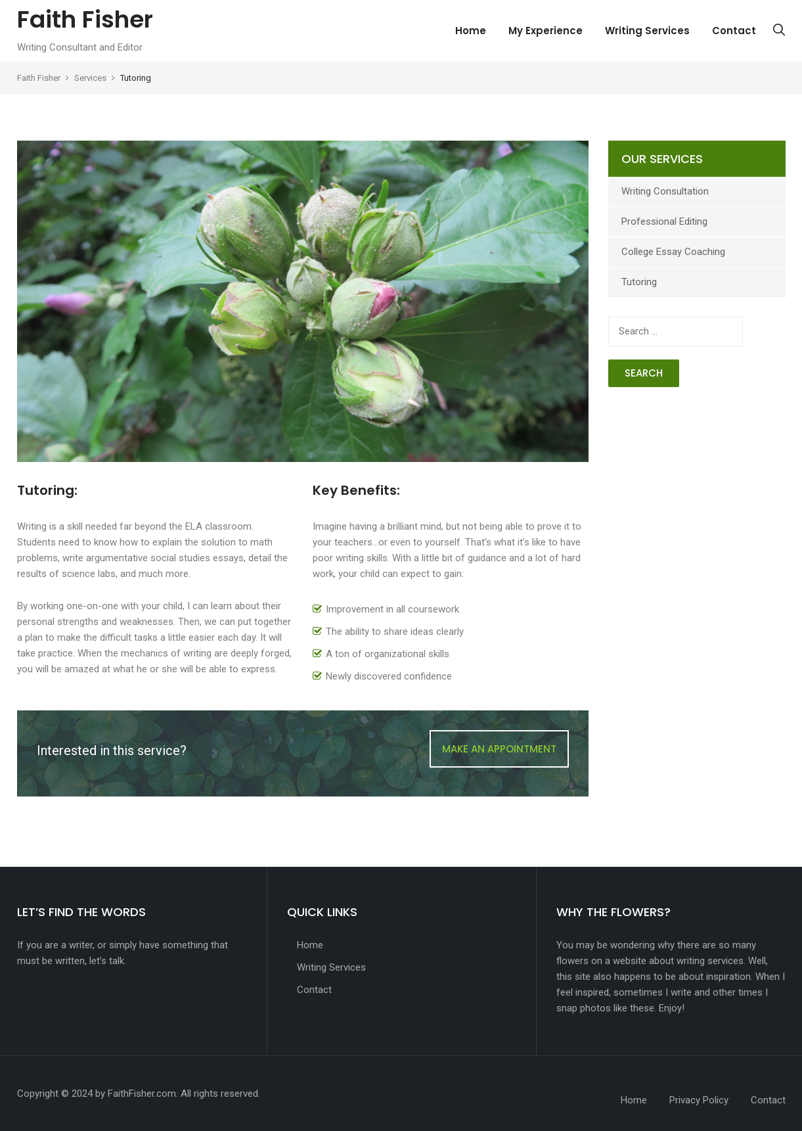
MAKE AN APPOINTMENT (499, 749)
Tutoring (639, 282)
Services (90, 78)
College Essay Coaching (673, 252)
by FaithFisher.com (135, 1093)
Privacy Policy (698, 1100)
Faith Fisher (85, 19)
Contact (734, 30)
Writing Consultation (665, 191)
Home (470, 30)
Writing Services (647, 30)
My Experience (545, 30)
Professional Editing (664, 221)
